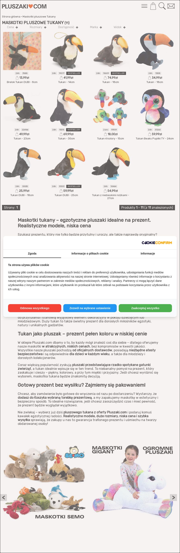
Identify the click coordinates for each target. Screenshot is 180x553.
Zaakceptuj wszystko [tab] (145, 308)
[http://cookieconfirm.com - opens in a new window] (157, 242)
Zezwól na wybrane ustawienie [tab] (90, 308)
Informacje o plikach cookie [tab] (90, 253)
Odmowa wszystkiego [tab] (34, 308)
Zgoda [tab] (32, 253)
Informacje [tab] (148, 253)
